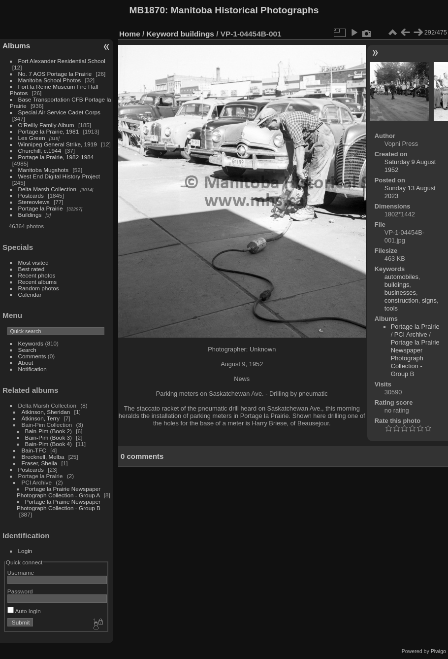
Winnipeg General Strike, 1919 (57, 144)
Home (129, 34)
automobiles (401, 276)
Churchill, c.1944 (40, 150)
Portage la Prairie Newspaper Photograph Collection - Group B (58, 504)
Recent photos (37, 275)
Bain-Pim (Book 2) (48, 431)
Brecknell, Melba (43, 456)
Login (25, 551)
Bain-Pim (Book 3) (48, 437)
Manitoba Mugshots (43, 170)
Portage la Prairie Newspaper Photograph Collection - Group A (58, 492)
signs (429, 300)
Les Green (31, 138)
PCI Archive (410, 334)
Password (20, 591)
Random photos (38, 288)
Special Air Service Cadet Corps (59, 112)
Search (27, 350)
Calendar (30, 294)
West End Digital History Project (59, 176)
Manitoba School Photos (49, 80)
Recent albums (37, 281)
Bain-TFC (34, 450)
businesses (400, 292)
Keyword (163, 34)
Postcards (31, 195)
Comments (32, 356)
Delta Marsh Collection (47, 189)
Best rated (31, 269)
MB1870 (147, 10)
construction (401, 300)
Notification (32, 369)
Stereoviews (34, 202)
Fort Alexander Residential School (61, 61)
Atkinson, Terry (41, 418)
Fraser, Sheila (40, 463)
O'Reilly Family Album (46, 125)
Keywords (31, 343)
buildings (197, 34)
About (25, 362)
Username (20, 572)
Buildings (30, 214)
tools (391, 308)
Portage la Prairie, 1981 (48, 131)
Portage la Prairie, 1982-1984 (56, 157)
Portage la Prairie (40, 208)
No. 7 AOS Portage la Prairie (55, 73)
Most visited (33, 262)
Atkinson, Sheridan (46, 412)
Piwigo (438, 651)
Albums (16, 45)
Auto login (24, 611)
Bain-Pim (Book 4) (48, 444)
